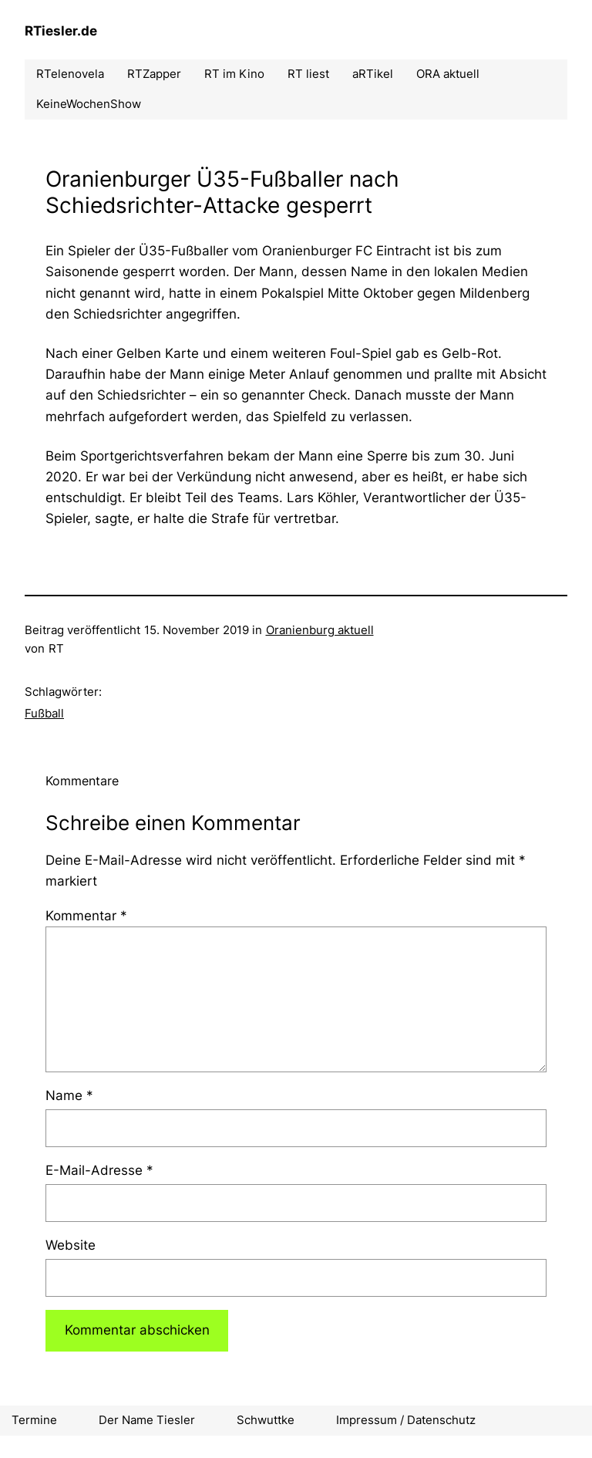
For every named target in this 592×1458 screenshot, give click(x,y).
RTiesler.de (61, 31)
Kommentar (86, 915)
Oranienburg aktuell (320, 630)
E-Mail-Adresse (99, 1170)
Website (70, 1245)
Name (69, 1095)
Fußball (44, 713)
